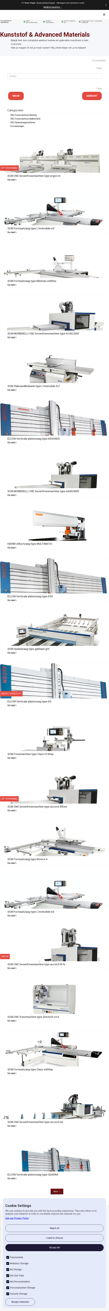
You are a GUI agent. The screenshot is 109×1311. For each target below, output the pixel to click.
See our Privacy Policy (17, 1218)
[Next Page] (56, 1191)
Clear (99, 68)
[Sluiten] (106, 5)
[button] (104, 14)
